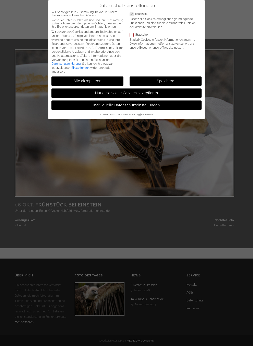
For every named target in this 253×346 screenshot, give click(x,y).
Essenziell (141, 9)
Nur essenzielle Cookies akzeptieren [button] (126, 89)
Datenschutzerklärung (66, 59)
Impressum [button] (147, 110)
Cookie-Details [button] (108, 110)
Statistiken (141, 30)
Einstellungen (80, 63)
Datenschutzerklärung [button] (128, 110)
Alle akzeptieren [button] (87, 77)
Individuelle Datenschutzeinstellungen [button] (126, 101)
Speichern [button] (165, 77)
